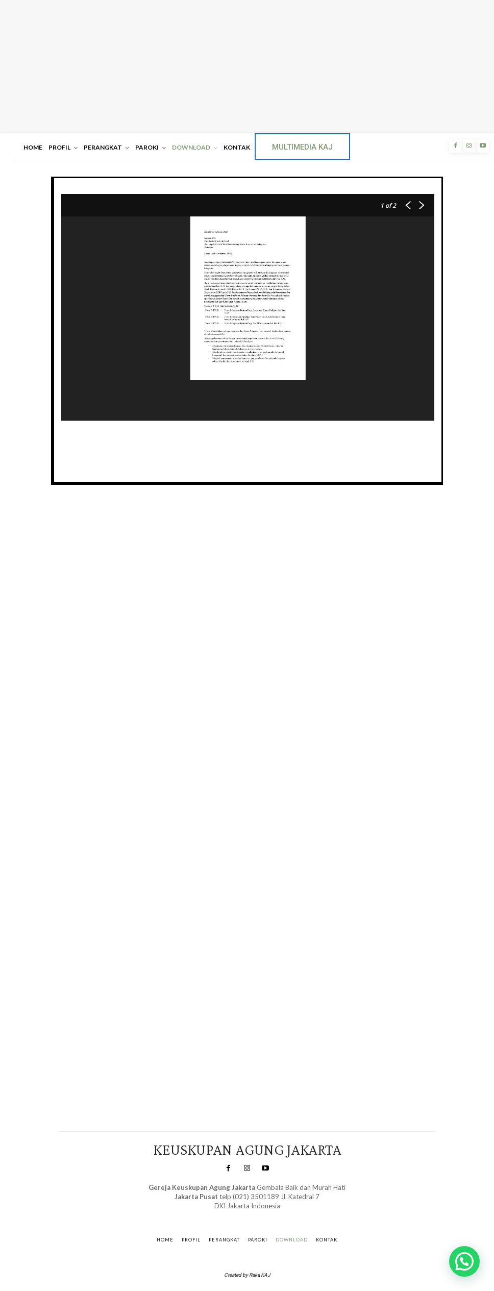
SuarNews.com (232, 1216)
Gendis (275, 1216)
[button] (464, 1261)
